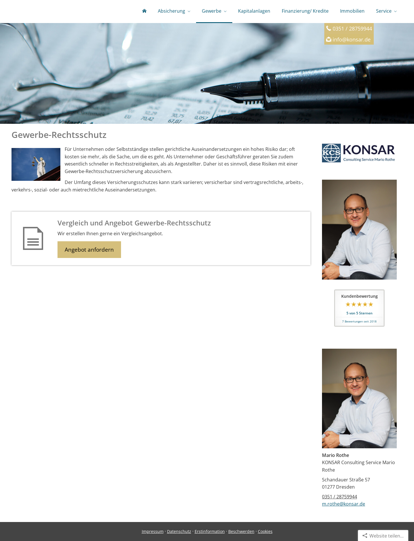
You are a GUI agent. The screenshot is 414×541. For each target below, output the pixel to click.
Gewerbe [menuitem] (211, 11)
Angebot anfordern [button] (89, 249)
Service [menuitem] (384, 11)
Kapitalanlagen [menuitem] (254, 11)
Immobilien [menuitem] (352, 11)
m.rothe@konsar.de (343, 504)
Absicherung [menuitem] (171, 11)
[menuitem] (144, 11)
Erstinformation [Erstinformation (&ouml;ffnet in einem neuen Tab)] (210, 531)
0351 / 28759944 (339, 496)
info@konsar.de (352, 39)
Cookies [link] (265, 531)
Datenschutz (179, 531)
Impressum (153, 531)
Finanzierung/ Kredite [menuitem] (305, 11)
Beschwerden (241, 531)
